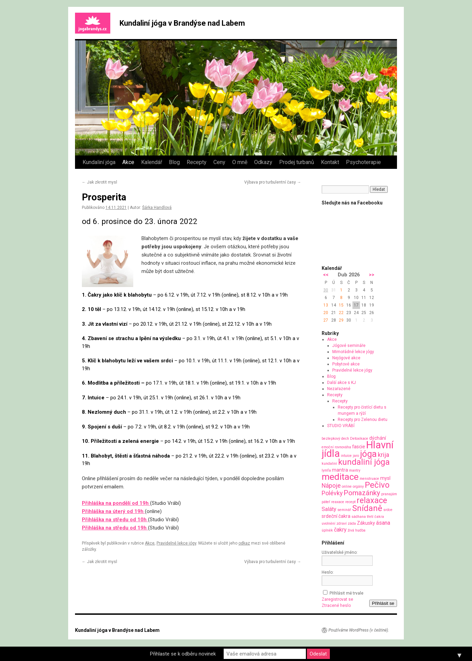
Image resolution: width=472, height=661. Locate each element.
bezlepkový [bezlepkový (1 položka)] (331, 438)
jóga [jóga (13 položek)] (368, 454)
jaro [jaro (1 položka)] (356, 455)
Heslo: (328, 572)
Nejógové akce (346, 358)
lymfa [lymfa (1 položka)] (326, 470)
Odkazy (263, 162)
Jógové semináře (348, 345)
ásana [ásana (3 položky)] (383, 523)
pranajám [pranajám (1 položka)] (389, 494)
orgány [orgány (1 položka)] (358, 486)
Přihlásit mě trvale (346, 593)
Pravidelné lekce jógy (176, 543)
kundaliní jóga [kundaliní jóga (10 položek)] (364, 462)
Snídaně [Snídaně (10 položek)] (367, 508)
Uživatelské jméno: (340, 552)
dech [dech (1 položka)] (345, 438)
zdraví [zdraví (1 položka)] (341, 523)
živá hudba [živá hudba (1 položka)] (356, 530)
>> (371, 275)
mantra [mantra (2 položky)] (340, 470)
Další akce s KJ (341, 382)
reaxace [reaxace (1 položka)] (337, 502)
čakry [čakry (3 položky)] (340, 529)
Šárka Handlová (157, 207)
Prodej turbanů (296, 162)
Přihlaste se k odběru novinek (183, 654)
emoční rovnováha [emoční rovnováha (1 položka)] (336, 447)
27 (325, 320)
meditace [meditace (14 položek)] (340, 476)
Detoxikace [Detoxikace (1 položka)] (359, 438)
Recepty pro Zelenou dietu (362, 419)
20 (325, 312)
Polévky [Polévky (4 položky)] (332, 493)
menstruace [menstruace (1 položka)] (369, 478)
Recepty (197, 162)
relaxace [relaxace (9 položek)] (372, 500)
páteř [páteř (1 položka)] (326, 502)
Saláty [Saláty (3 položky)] (329, 509)
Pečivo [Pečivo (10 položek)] (377, 485)
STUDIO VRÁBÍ (341, 425)
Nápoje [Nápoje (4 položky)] (331, 485)
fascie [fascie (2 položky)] (358, 446)
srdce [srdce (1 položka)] (388, 510)
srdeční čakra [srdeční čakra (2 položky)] (336, 516)
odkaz (244, 543)
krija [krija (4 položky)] (383, 454)
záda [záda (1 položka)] (352, 523)
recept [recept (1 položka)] (350, 502)
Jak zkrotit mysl (99, 182)
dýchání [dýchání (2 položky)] (377, 438)
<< (325, 275)
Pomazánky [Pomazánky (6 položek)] (362, 493)
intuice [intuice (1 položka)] (346, 455)
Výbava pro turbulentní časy (272, 182)
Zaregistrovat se (337, 599)
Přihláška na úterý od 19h (113, 511)
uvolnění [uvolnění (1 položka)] (328, 523)
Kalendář (151, 162)
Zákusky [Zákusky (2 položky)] (366, 523)
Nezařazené (338, 388)
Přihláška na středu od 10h (115, 519)
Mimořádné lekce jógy (353, 351)
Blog (174, 162)
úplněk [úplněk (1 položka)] (327, 530)
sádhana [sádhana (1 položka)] (358, 516)
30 (325, 290)
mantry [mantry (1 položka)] (354, 470)
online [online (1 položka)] (347, 486)
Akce (128, 162)
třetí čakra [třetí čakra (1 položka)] (375, 516)
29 (341, 320)
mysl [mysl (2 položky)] (385, 478)
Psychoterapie (363, 162)
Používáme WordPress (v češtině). (358, 630)
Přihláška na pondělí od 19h (116, 503)
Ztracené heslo (336, 605)
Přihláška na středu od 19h (115, 528)
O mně (239, 162)
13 (325, 305)
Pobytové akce (346, 364)
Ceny (219, 162)
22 (341, 312)
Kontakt (330, 162)
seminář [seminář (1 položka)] (344, 510)
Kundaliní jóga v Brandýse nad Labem (182, 23)
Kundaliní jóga (99, 162)
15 (341, 305)
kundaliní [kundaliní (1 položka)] (329, 463)
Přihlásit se (383, 603)
